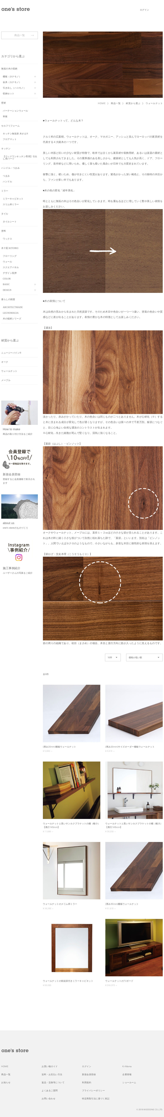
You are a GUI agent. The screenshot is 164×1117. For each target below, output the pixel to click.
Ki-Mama (127, 1066)
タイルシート (10, 221)
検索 (154, 10)
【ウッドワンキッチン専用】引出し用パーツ (20, 157)
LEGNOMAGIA (11, 313)
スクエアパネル (11, 267)
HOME (102, 103)
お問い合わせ (48, 1098)
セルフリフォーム (10, 126)
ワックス (7, 239)
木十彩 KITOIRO (9, 248)
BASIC (6, 284)
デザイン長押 (10, 273)
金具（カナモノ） (12, 82)
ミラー (4, 191)
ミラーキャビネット (13, 199)
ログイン (144, 10)
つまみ (6, 176)
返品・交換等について (53, 1082)
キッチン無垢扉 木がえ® (15, 133)
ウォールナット (154, 103)
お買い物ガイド (50, 1066)
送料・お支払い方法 (52, 1074)
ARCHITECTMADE (13, 307)
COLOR (7, 279)
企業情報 (127, 1074)
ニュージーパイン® (11, 353)
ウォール (7, 262)
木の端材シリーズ (12, 318)
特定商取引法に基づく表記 (95, 1098)
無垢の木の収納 (9, 68)
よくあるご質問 (50, 1090)
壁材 (3, 103)
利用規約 (86, 1082)
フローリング (10, 256)
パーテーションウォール (15, 111)
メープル (5, 380)
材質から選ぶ (133, 103)
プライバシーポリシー (93, 1090)
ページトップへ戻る (157, 1024)
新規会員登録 (89, 1074)
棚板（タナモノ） (12, 76)
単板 (5, 116)
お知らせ (5, 1082)
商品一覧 (116, 103)
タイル (4, 214)
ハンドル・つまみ (10, 168)
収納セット (8, 93)
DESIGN (7, 290)
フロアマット (10, 139)
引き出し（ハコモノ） (14, 88)
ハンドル (7, 181)
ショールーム (129, 1082)
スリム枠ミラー (11, 204)
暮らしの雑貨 (8, 299)
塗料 (3, 231)
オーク (4, 362)
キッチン (5, 148)
